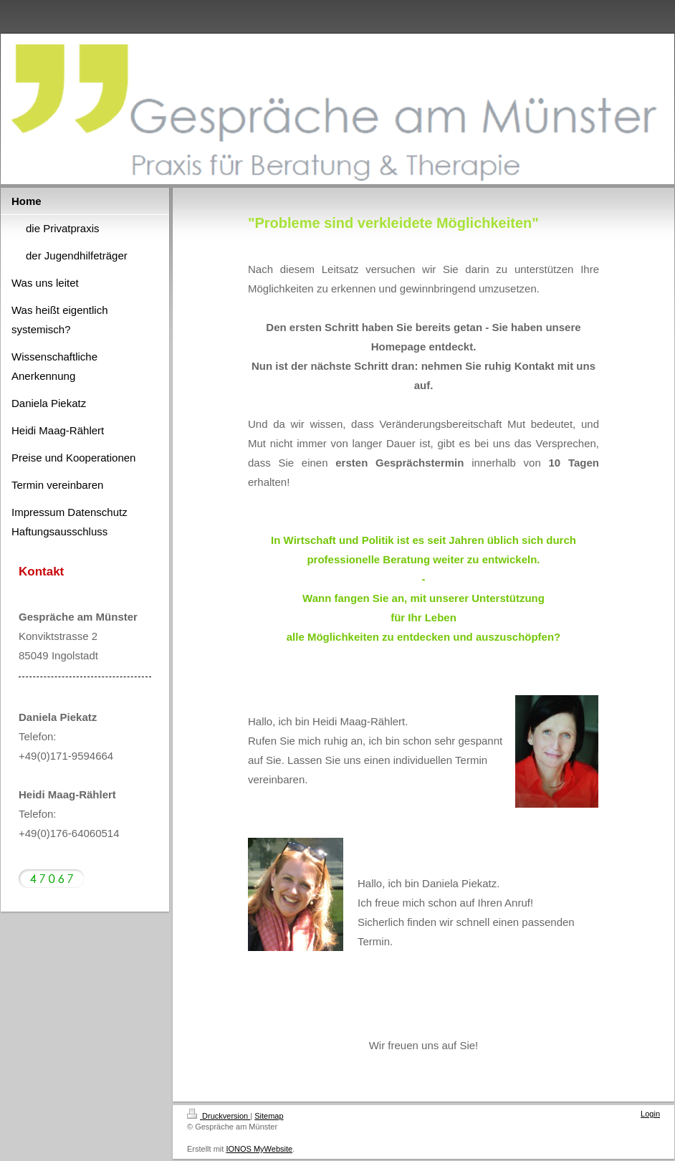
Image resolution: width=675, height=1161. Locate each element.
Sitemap (268, 1116)
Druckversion (218, 1116)
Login (650, 1113)
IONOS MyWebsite (259, 1149)
